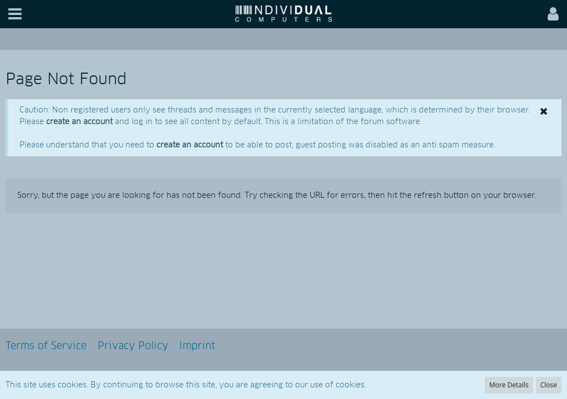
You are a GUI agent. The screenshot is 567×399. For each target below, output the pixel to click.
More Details (509, 385)
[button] (15, 14)
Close (548, 385)
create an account (79, 122)
